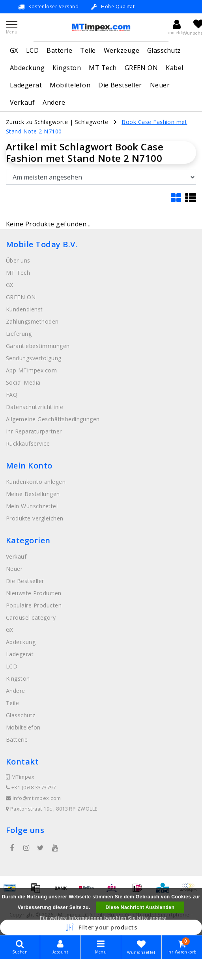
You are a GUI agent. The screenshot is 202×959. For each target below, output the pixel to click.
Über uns (18, 260)
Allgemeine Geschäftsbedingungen (53, 419)
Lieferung (19, 333)
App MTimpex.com (31, 370)
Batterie (59, 50)
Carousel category (31, 617)
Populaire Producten (34, 605)
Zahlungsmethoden (32, 321)
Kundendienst (24, 309)
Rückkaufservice (28, 443)
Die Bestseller (120, 85)
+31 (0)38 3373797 (31, 787)
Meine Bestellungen (33, 494)
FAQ (11, 394)
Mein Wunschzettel (32, 506)
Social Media (23, 382)
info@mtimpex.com (33, 798)
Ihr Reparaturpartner (34, 431)
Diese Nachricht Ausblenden (140, 907)
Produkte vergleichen (35, 518)
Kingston (66, 67)
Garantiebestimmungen (38, 346)
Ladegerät (26, 85)
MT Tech (102, 67)
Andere (54, 102)
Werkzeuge (121, 50)
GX (14, 50)
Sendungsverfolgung (34, 358)
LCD (32, 50)
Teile (87, 50)
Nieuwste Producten (34, 593)
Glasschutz (164, 50)
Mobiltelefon (70, 85)
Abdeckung (27, 67)
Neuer (160, 85)
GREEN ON (141, 67)
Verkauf (22, 102)
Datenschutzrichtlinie (34, 407)
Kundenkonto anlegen (35, 481)
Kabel (174, 67)
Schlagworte (91, 122)
